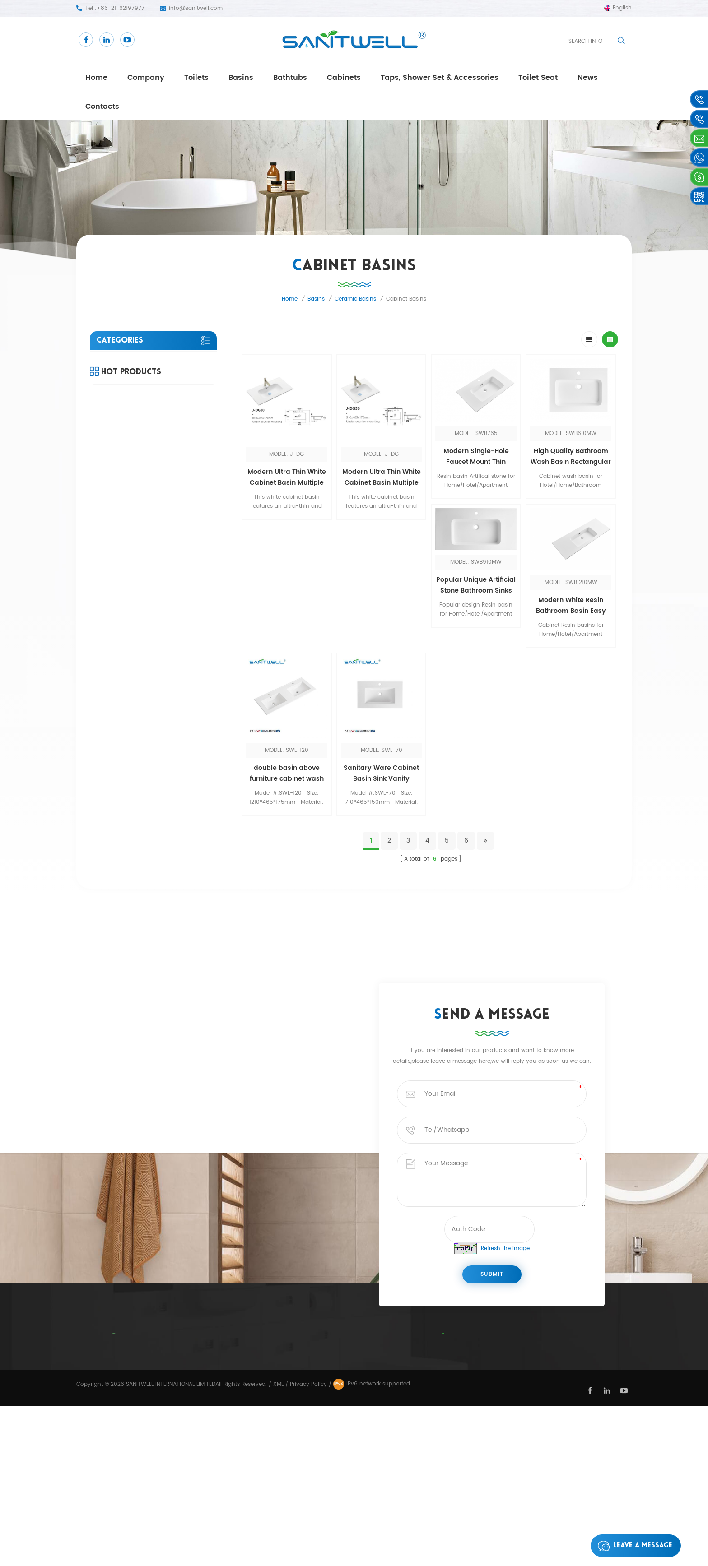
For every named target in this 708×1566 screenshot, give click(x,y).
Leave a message (632, 1545)
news (588, 77)
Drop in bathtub (350, 1387)
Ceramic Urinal (349, 1420)
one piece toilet (350, 1403)
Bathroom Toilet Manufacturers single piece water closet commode (175, 643)
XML (278, 1544)
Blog (251, 1404)
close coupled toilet (356, 1354)
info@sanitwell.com (196, 8)
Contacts (102, 106)
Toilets (196, 77)
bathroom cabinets (356, 1371)
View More (168, 551)
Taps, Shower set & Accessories (439, 77)
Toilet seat (538, 77)
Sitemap (255, 1469)
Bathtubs (290, 77)
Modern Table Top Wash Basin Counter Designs (175, 584)
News (252, 1371)
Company (145, 77)
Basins (240, 77)
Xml (249, 1437)
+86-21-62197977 (120, 8)
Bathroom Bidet (350, 1337)
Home (96, 77)
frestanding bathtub (357, 1453)
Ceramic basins (355, 299)
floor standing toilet (356, 1436)
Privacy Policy (268, 1420)
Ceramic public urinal (359, 1486)
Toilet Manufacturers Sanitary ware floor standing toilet (176, 701)
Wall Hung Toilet (351, 1469)
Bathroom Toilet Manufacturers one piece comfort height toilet (176, 526)
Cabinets (344, 77)
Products (259, 1453)
